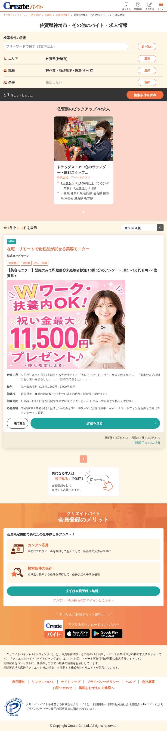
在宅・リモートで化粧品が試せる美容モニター (48, 249)
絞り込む (147, 46)
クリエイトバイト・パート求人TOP (21, 15)
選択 (147, 58)
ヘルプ (130, 682)
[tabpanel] (83, 160)
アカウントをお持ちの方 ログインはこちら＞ (83, 600)
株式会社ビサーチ (18, 256)
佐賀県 (48, 15)
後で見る (17, 423)
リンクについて (43, 682)
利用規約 (18, 682)
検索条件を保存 (145, 95)
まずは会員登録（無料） (83, 591)
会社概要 (148, 682)
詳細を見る (95, 423)
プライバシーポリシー (103, 682)
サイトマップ (70, 682)
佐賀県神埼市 (63, 15)
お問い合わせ (62, 688)
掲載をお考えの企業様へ (96, 688)
